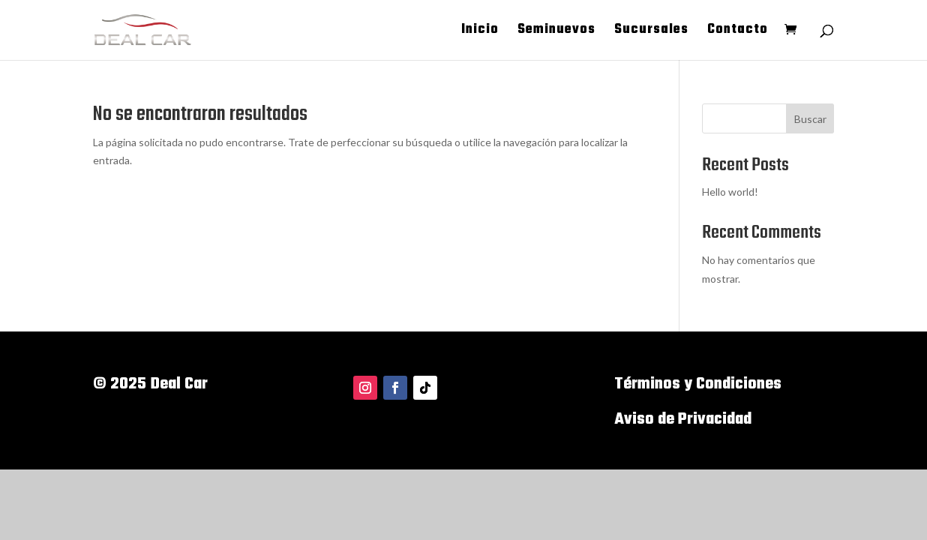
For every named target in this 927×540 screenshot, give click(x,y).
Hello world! (730, 191)
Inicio (480, 32)
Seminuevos (557, 32)
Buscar (810, 118)
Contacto (737, 32)
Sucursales (651, 32)
